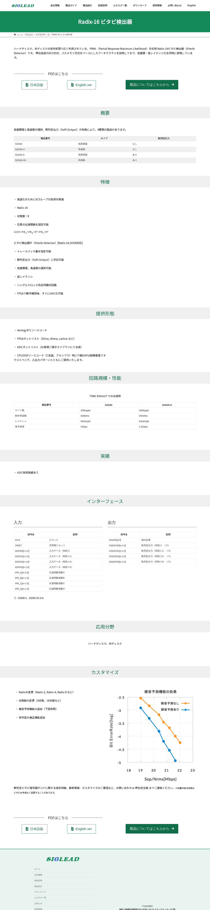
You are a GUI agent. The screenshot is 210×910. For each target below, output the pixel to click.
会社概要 (38, 875)
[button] (34, 84)
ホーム (37, 869)
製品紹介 (38, 886)
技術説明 (38, 880)
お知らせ (38, 903)
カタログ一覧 (40, 898)
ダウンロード (40, 892)
